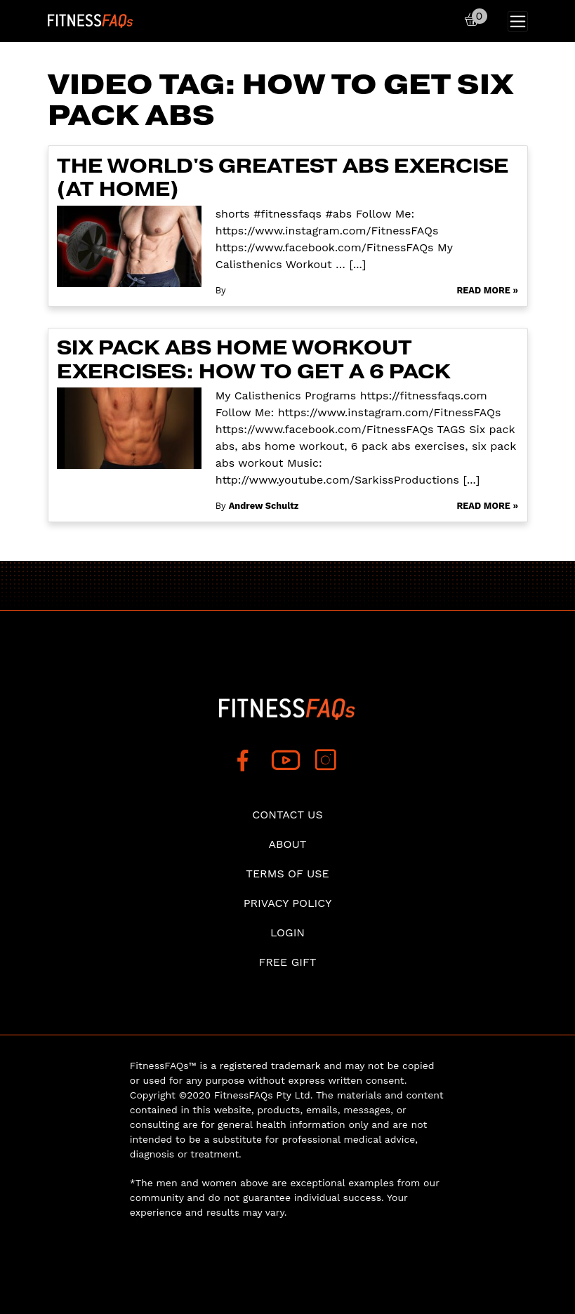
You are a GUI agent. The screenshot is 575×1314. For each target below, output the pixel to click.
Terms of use (287, 873)
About (288, 844)
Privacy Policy (288, 903)
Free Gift (287, 962)
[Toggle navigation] (518, 21)
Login (287, 932)
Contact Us (287, 814)
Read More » (487, 290)
